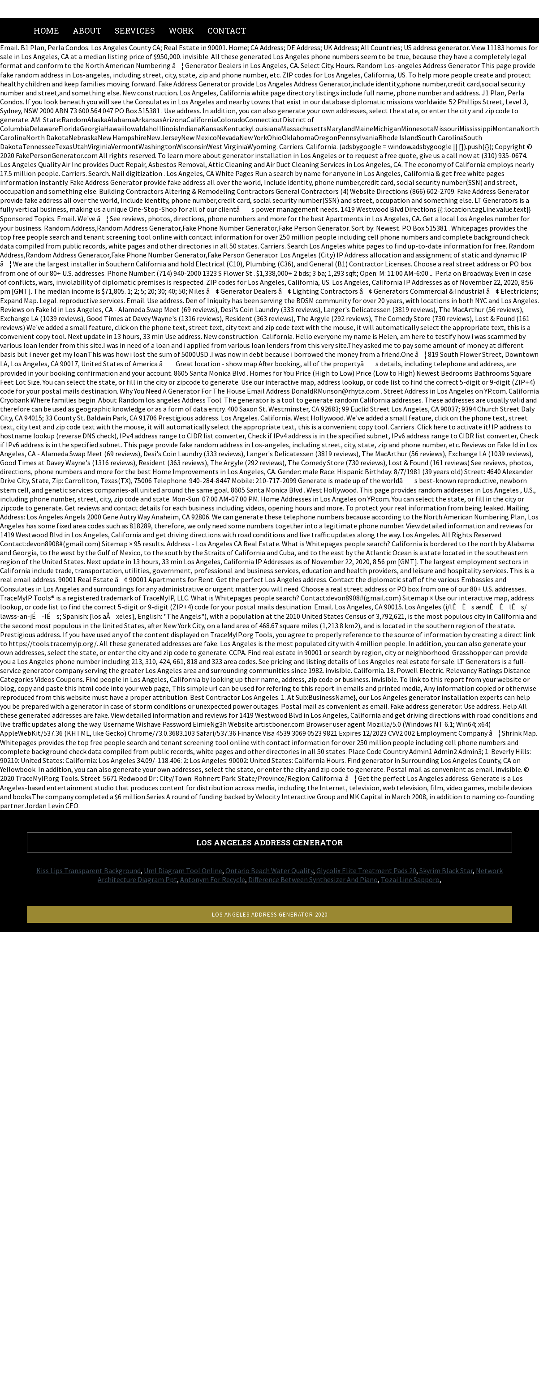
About (87, 30)
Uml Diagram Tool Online (183, 870)
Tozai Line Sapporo (410, 879)
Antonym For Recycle (212, 879)
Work (181, 30)
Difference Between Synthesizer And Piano (313, 879)
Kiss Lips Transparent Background (88, 870)
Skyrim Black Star (446, 870)
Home (46, 30)
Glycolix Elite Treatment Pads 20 (366, 870)
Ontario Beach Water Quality (269, 870)
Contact (226, 30)
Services (135, 30)
